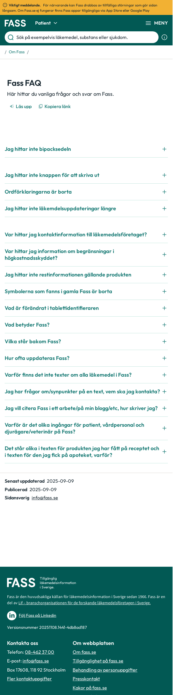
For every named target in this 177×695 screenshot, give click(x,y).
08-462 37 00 (39, 652)
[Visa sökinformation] (164, 37)
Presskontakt (86, 679)
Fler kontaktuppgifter (29, 679)
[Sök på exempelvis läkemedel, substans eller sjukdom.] (86, 37)
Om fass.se (84, 652)
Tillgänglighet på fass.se (98, 661)
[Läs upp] (21, 106)
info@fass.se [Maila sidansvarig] (45, 498)
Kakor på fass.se (90, 688)
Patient (47, 23)
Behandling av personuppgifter (105, 670)
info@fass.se (36, 661)
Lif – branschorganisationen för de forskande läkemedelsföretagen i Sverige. (84, 603)
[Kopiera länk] (55, 106)
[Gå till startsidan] (15, 23)
